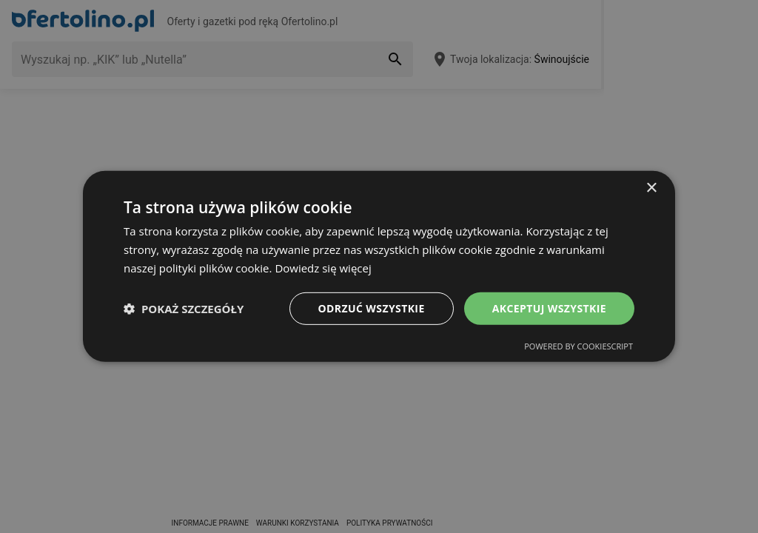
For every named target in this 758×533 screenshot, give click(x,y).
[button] (184, 309)
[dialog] (379, 266)
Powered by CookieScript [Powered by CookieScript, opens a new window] (578, 346)
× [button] (651, 188)
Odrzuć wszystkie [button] (371, 308)
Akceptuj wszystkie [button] (549, 308)
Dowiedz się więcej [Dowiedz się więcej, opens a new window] (323, 268)
